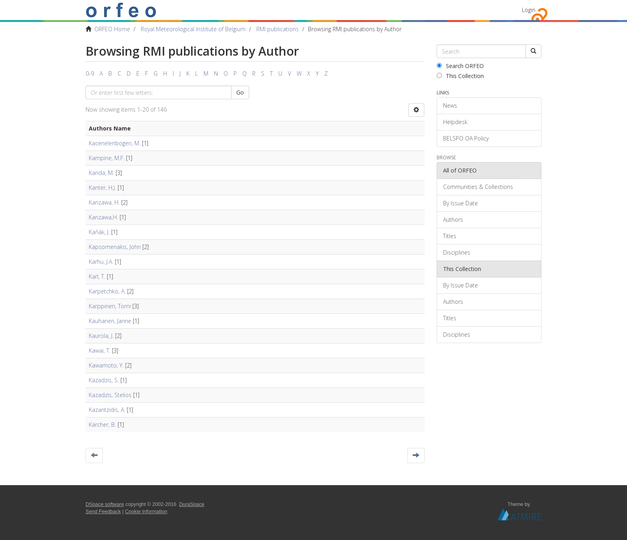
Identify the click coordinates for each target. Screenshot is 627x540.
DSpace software (105, 504)
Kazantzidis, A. (107, 410)
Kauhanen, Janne (110, 321)
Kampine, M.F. (106, 158)
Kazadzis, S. (104, 380)
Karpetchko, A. (107, 291)
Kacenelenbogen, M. (114, 143)
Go (240, 92)
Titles (449, 236)
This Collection (460, 76)
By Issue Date (460, 203)
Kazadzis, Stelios (110, 395)
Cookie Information (146, 511)
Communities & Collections (478, 187)
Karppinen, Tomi (110, 306)
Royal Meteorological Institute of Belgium (193, 29)
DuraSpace (191, 504)
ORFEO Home (112, 29)
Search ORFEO (460, 66)
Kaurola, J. (101, 335)
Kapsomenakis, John (115, 247)
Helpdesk (455, 122)
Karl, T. (97, 276)
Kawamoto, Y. (106, 365)
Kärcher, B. (102, 424)
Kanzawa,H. (103, 217)
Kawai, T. (99, 350)
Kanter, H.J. (102, 187)
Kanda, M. (101, 173)
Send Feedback (103, 511)
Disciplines (456, 252)
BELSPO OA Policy (466, 138)
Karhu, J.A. (101, 261)
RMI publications (277, 29)
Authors (453, 219)
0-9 (90, 73)
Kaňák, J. (99, 232)
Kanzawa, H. (104, 202)
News (450, 105)
